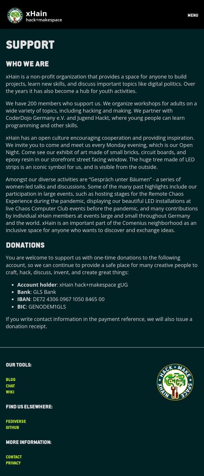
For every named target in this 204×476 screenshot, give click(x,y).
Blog (10, 379)
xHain (44, 16)
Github (12, 427)
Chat (10, 386)
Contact (14, 457)
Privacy (13, 463)
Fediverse (16, 421)
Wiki (10, 392)
